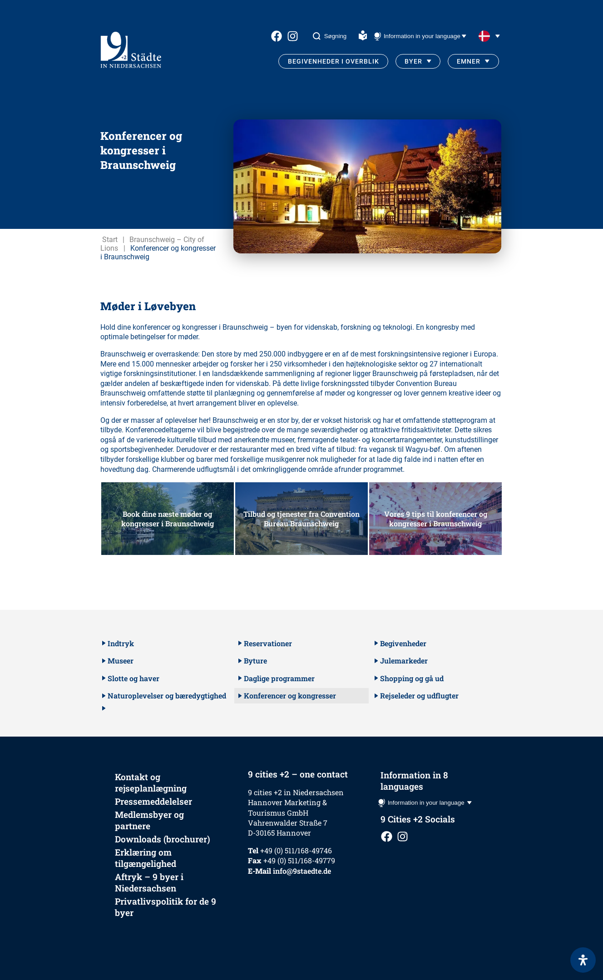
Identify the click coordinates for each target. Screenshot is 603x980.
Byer (413, 61)
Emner (468, 61)
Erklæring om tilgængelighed (145, 857)
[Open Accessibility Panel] (583, 960)
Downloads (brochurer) (162, 839)
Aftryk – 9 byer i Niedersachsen (149, 882)
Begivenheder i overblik (333, 61)
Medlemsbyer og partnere (149, 820)
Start (110, 239)
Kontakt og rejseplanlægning (151, 782)
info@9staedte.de (302, 871)
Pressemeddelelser (153, 801)
